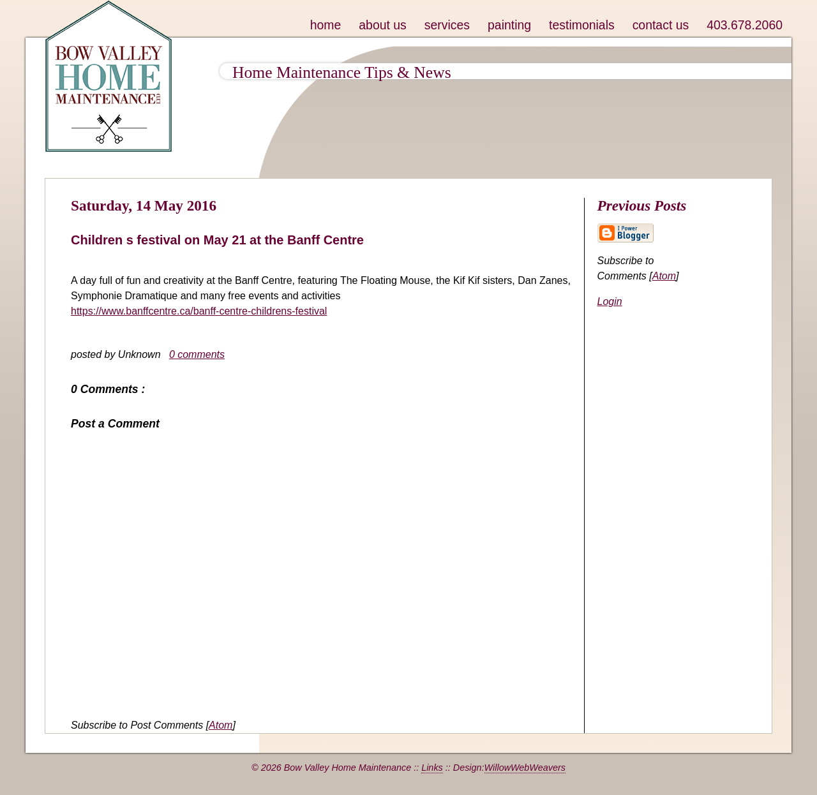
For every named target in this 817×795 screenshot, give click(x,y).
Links (432, 767)
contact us (661, 25)
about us (383, 25)
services (447, 25)
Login (609, 301)
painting (509, 25)
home (325, 25)
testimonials (582, 25)
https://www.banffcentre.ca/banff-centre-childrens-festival (199, 311)
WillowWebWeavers (525, 767)
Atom (220, 725)
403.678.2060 (745, 25)
